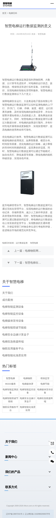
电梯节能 (44, 384)
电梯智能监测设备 (13, 306)
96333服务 (10, 384)
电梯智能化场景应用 (14, 355)
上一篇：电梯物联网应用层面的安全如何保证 (34, 250)
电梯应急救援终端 (13, 341)
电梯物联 (27, 378)
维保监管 (44, 378)
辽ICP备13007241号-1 (15, 514)
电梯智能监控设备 (13, 313)
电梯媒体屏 (27, 384)
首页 (4, 13)
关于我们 (7, 292)
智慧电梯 (34, 243)
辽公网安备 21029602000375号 (37, 514)
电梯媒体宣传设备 (13, 320)
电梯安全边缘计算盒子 (15, 334)
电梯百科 (13, 13)
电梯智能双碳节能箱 (14, 327)
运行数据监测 (21, 243)
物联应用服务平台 (13, 348)
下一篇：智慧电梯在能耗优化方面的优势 (34, 262)
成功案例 (7, 299)
